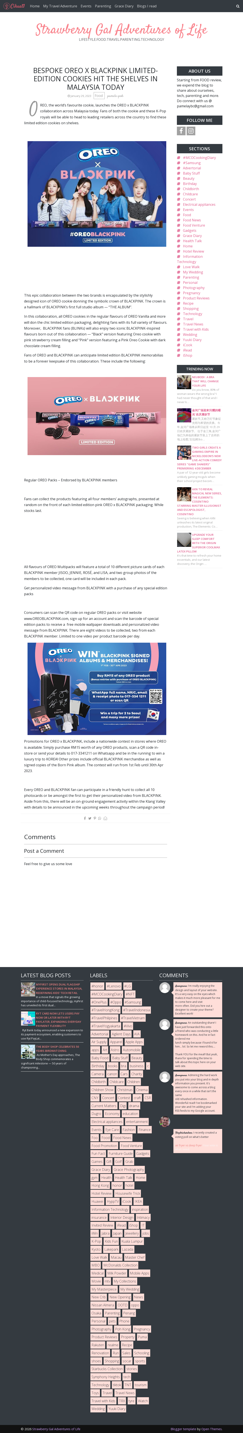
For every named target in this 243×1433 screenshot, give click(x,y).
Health (106, 1177)
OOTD (122, 1305)
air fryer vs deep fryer (188, 1145)
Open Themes (211, 1429)
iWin (94, 1233)
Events (86, 6)
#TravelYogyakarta (105, 1026)
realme (113, 1345)
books (112, 1066)
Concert (189, 199)
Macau (116, 1257)
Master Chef (134, 1257)
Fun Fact (98, 1153)
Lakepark (111, 1249)
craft (137, 1097)
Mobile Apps (139, 1273)
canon (112, 1074)
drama (134, 1105)
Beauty (188, 178)
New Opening (119, 1297)
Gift (109, 1161)
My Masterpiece (104, 1289)
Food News (192, 220)
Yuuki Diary (192, 339)
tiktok (117, 1384)
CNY (94, 1097)
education (130, 1113)
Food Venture (194, 225)
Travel (188, 319)
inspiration (140, 1209)
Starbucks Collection (107, 1368)
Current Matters (103, 1105)
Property (127, 1337)
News (138, 1297)
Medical (97, 1273)
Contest (124, 1097)
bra (123, 1066)
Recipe (188, 303)
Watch (143, 1401)
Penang (129, 1313)
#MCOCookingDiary (199, 157)
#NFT (130, 994)
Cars (124, 1074)
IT (143, 1225)
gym (94, 1177)
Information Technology (109, 1209)
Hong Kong (100, 1185)
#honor (97, 986)
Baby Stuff (191, 173)
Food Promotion (104, 1145)
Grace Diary (124, 6)
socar (126, 1361)
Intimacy (143, 1217)
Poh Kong (122, 1329)
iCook (187, 345)
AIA (137, 1034)
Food (99, 95)
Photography (194, 287)
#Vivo (128, 1026)
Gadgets (189, 230)
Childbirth (191, 188)
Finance (145, 1129)
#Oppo (115, 1002)
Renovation (100, 1353)
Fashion (128, 1129)
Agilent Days (121, 1034)
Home (35, 6)
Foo (94, 1137)
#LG (127, 986)
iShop (187, 355)
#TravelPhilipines (104, 1018)
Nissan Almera (102, 1305)
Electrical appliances (199, 204)
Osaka (96, 1313)
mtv (107, 1281)
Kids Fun (111, 1241)
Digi (123, 1105)
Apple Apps (134, 1041)
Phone (124, 1321)
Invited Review (102, 1225)
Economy (112, 1113)
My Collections (125, 1281)
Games (97, 1161)
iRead (187, 350)
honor (117, 1185)
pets (112, 1321)
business (137, 1066)
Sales (126, 1353)
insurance (99, 1217)
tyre (131, 1401)
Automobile (131, 1049)
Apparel (116, 1041)
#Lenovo (114, 986)
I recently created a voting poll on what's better (196, 1135)
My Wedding (193, 272)
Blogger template (183, 1429)
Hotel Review (193, 251)
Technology (192, 313)
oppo (135, 1305)
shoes (96, 1361)
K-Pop (96, 1241)
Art (105, 1049)
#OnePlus (99, 1002)
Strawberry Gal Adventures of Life (121, 30)
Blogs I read (147, 6)
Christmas (125, 1089)
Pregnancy (191, 293)
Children (133, 1081)
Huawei (97, 1201)
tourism (141, 1384)
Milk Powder (116, 1273)
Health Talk (192, 241)
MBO (95, 1265)
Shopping (191, 308)
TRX (122, 1401)
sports (140, 1361)
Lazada (127, 1249)
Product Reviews (196, 298)
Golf (118, 1161)
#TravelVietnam (133, 1018)
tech (127, 1376)
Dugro (96, 1113)
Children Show (102, 1089)
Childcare (190, 194)
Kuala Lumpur (132, 1241)
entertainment (137, 1121)
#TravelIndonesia (136, 1010)
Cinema (142, 1089)
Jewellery (132, 1233)
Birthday (190, 183)
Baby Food (99, 1058)
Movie (96, 1281)
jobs (145, 1233)
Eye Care (112, 1129)
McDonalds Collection (120, 1265)
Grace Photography (129, 1169)
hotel (129, 1185)
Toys (95, 1393)
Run (116, 1353)
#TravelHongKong (105, 1010)
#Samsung (192, 162)
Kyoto (96, 1249)
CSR (148, 1097)
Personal (190, 282)
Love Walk (191, 267)
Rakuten (97, 1345)
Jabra (105, 1233)
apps (95, 1049)
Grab (129, 1161)
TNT (127, 1384)
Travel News (193, 324)
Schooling (141, 1353)
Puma (142, 1337)
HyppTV (113, 1201)
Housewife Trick (127, 1193)
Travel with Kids (196, 329)
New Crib (98, 1297)
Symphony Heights (105, 1376)
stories (131, 1368)
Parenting (103, 6)
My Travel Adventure (60, 6)
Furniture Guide (121, 1153)
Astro (115, 1049)
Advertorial (192, 168)
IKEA (138, 1201)
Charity (136, 1074)
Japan (117, 1233)
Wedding (190, 334)
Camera (97, 1074)
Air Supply (98, 1041)
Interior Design (121, 1217)
